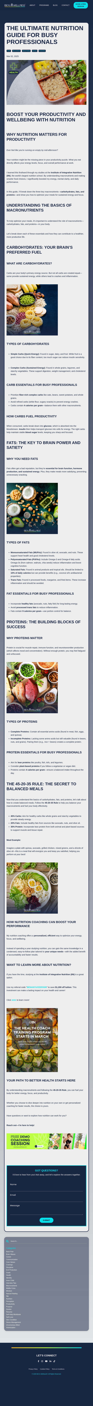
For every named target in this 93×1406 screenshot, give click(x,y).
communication (13, 1265)
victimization (12, 1350)
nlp (7, 1311)
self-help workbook (15, 1334)
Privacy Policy (33, 1392)
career (9, 1261)
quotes (9, 1327)
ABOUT (32, 5)
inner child (11, 1291)
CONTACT (65, 5)
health (8, 50)
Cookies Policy (44, 1392)
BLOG (55, 5)
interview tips (12, 1294)
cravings (10, 1271)
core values (11, 1268)
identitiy (9, 1288)
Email (13, 1195)
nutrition (35, 50)
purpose (10, 1324)
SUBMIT (46, 1222)
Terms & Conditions (58, 1392)
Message (15, 1206)
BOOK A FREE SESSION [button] (81, 5)
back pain (10, 1255)
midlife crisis (12, 1301)
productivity (42, 50)
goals (8, 1281)
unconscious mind (14, 1347)
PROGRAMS (44, 5)
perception (11, 1317)
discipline (10, 1275)
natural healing (26, 50)
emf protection (13, 1278)
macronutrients (16, 50)
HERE (14, 1000)
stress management (15, 1343)
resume (10, 1330)
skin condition (12, 1340)
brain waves (12, 1258)
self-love (10, 1337)
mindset (9, 1304)
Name (13, 1184)
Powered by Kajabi (46, 1401)
